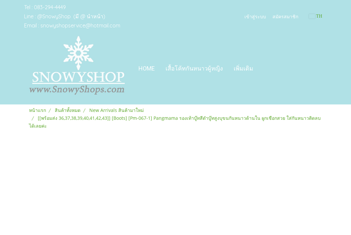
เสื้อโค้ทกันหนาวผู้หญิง (194, 68)
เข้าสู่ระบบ (255, 16)
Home (147, 68)
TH (315, 16)
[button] (264, 68)
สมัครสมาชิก (285, 16)
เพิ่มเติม (243, 68)
